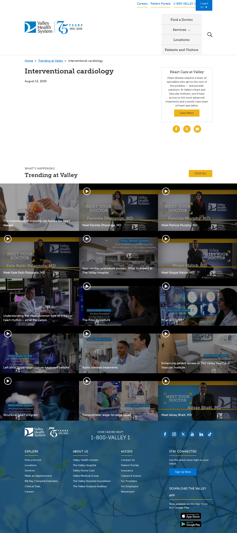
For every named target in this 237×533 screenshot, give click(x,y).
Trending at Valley (50, 27)
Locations (150, 16)
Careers (29, 457)
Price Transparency (183, 512)
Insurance (127, 436)
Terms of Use (84, 512)
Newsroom (127, 457)
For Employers (129, 452)
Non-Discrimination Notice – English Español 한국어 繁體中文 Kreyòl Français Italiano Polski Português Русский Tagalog (118, 516)
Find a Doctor (100, 16)
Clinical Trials (32, 452)
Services (125, 16)
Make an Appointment (38, 441)
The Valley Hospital (84, 431)
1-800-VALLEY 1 (110, 403)
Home (29, 27)
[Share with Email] (197, 95)
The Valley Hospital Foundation (92, 447)
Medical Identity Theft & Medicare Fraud (146, 512)
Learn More (187, 79)
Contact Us (128, 426)
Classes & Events (131, 441)
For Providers (129, 447)
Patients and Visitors (181, 16)
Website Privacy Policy (107, 512)
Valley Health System (85, 426)
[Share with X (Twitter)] (187, 95)
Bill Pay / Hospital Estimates (41, 447)
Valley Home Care (84, 436)
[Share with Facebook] (176, 95)
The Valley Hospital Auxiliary (90, 452)
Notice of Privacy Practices (58, 512)
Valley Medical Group (86, 441)
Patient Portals (130, 431)
